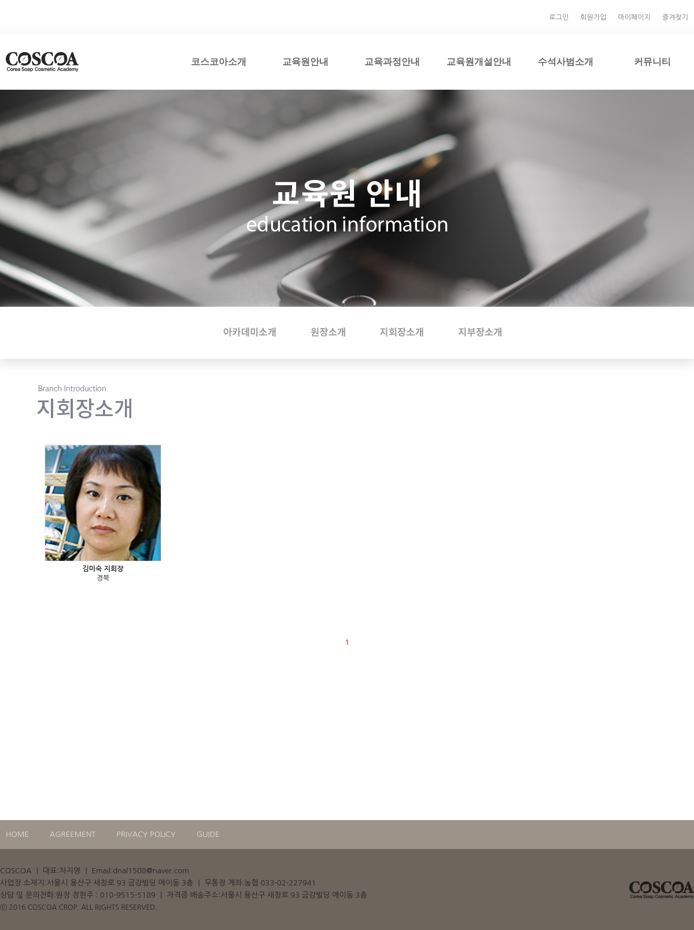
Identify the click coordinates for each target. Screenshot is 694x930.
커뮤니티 (652, 61)
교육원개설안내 (478, 61)
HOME (17, 834)
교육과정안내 (392, 61)
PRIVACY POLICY (145, 834)
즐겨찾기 (675, 17)
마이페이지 (634, 17)
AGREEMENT (73, 834)
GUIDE (208, 834)
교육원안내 (305, 61)
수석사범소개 (565, 61)
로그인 (559, 17)
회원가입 (593, 17)
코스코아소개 (218, 61)
